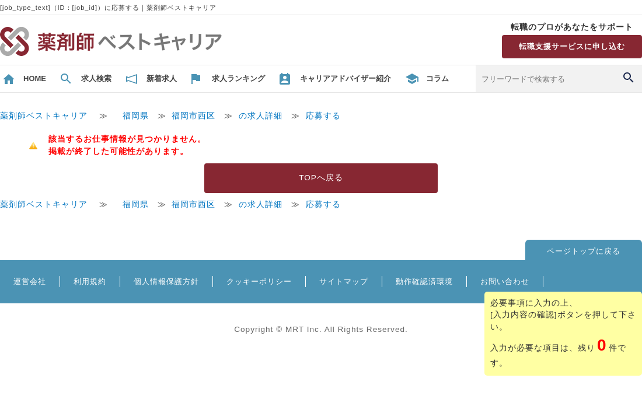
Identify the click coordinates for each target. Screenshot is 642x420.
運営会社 (29, 281)
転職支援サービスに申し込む (572, 46)
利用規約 (90, 281)
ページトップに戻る (583, 251)
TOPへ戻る (321, 177)
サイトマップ (343, 281)
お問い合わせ (504, 281)
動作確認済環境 (424, 281)
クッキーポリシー (259, 281)
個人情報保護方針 (166, 281)
